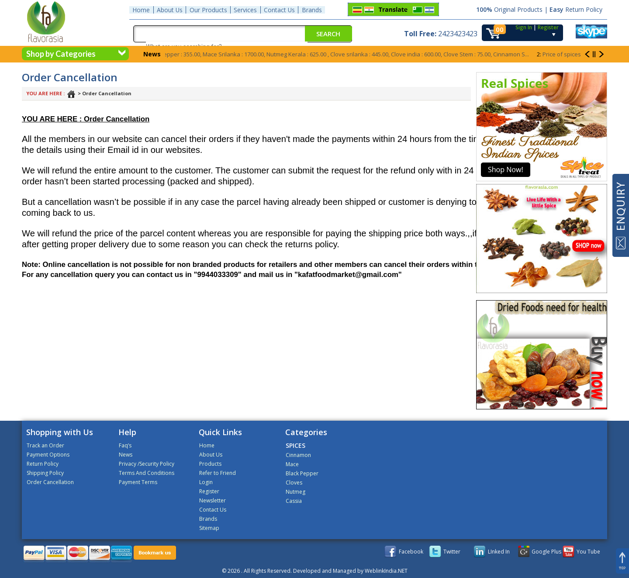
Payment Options (48, 454)
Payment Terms (138, 482)
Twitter (451, 551)
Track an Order (45, 445)
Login (206, 482)
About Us (169, 9)
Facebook (411, 551)
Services (244, 9)
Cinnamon (298, 455)
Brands (311, 9)
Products (210, 463)
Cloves (294, 482)
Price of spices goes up (573, 54)
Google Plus (546, 551)
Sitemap (209, 528)
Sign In (523, 26)
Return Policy (43, 463)
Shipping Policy (45, 473)
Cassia (294, 501)
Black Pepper (302, 473)
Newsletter (212, 500)
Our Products (208, 9)
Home (141, 9)
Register (548, 26)
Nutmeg (295, 491)
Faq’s (125, 445)
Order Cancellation (50, 482)
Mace (292, 464)
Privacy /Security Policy (146, 463)
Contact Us (278, 9)
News (125, 454)
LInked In (499, 551)
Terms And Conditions (146, 473)
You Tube (588, 551)
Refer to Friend (217, 473)
